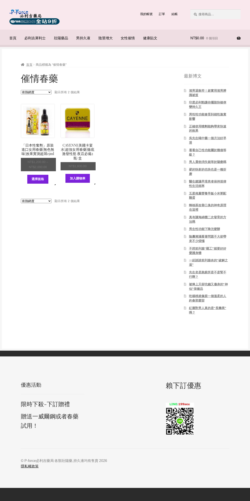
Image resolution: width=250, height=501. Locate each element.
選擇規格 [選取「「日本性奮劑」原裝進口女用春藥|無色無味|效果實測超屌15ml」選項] (37, 179)
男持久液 (83, 38)
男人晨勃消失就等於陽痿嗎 (207, 162)
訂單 (162, 14)
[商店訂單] (36, 92)
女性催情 (128, 38)
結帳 (174, 14)
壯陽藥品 (61, 38)
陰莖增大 (105, 38)
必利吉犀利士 (35, 38)
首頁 (12, 38)
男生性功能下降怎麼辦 (204, 229)
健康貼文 (150, 38)
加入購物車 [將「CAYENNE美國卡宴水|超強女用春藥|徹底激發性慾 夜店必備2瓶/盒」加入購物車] (77, 178)
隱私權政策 (30, 466)
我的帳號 (146, 14)
